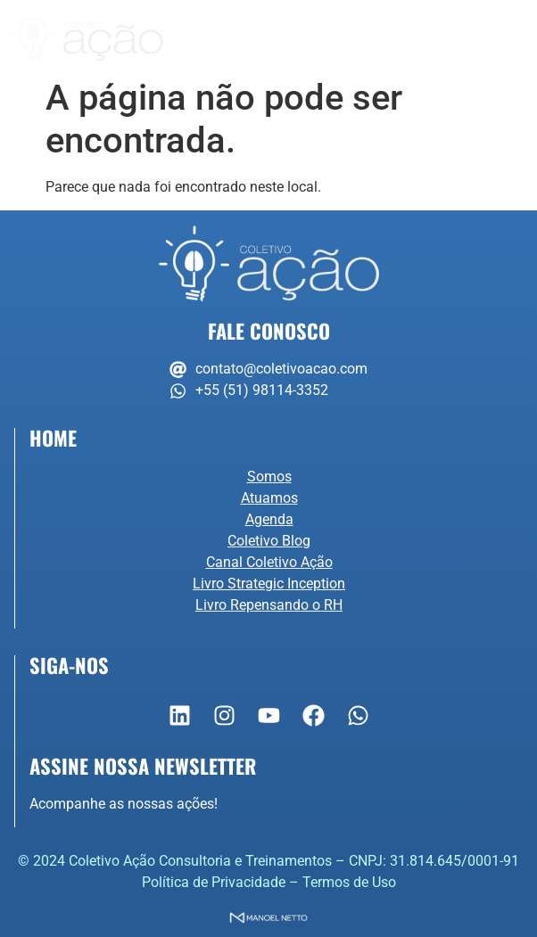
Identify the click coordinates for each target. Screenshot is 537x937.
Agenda (269, 519)
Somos (269, 476)
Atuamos (269, 497)
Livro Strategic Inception (269, 583)
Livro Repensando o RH (269, 604)
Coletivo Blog (268, 540)
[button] (515, 34)
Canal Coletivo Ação (269, 562)
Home (53, 437)
